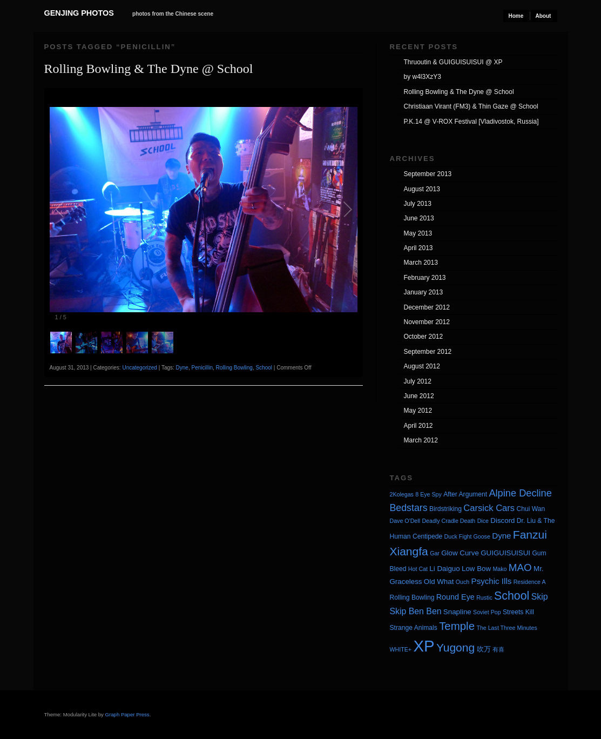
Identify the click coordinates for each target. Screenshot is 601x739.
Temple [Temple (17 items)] (457, 626)
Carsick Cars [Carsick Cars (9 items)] (489, 508)
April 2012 (418, 425)
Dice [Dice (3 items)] (483, 521)
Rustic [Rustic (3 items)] (484, 597)
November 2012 (427, 322)
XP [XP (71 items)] (423, 646)
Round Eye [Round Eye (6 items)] (455, 597)
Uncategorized (139, 368)
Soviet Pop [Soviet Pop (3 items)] (487, 612)
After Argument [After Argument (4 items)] (465, 494)
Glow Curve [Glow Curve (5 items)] (460, 553)
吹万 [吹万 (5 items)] (484, 649)
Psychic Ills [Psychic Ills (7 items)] (491, 581)
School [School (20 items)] (511, 595)
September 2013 (428, 174)
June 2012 (419, 396)
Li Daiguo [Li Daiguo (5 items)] (444, 569)
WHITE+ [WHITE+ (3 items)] (401, 649)
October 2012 (423, 336)
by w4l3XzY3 (422, 76)
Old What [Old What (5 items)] (439, 581)
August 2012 (422, 366)
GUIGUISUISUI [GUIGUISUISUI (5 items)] (505, 553)
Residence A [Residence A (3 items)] (530, 582)
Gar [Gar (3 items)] (435, 553)
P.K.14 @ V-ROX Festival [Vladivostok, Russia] (471, 121)
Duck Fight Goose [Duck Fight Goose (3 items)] (467, 536)
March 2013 (421, 262)
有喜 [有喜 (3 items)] (498, 649)
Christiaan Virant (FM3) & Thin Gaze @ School (471, 106)
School (263, 368)
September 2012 (428, 351)
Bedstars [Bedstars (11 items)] (409, 507)
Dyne (182, 368)
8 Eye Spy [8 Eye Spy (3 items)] (428, 494)
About (543, 16)
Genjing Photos (79, 13)
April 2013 (418, 248)
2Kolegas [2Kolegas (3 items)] (402, 494)
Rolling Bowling (234, 368)
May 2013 (418, 233)
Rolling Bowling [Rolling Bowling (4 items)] (412, 597)
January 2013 (423, 292)
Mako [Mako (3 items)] (499, 569)
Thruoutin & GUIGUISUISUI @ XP (453, 62)
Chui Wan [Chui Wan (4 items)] (530, 509)
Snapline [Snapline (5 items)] (457, 612)
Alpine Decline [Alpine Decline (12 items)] (520, 493)
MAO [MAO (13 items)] (520, 567)
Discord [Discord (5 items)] (502, 520)
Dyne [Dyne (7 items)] (501, 535)
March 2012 (421, 440)
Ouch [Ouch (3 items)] (462, 582)
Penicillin (201, 368)
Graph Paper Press (127, 714)
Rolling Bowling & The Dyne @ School (148, 69)
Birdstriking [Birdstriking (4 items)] (445, 509)
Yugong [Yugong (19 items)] (455, 647)
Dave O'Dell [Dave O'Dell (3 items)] (405, 521)
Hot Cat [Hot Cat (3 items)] (418, 569)
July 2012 (417, 381)
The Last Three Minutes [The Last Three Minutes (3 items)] (506, 627)
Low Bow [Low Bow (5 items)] (476, 569)
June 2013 (419, 218)
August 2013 (422, 189)
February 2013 (425, 277)
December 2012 (427, 307)
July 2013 (417, 203)
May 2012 (418, 410)
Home (516, 16)
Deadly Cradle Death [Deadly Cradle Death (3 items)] (448, 521)
